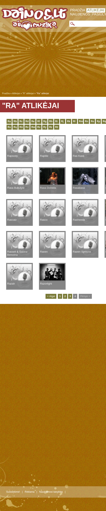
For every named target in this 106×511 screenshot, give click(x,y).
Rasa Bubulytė (16, 187)
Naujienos (80, 14)
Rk (68, 121)
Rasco (44, 219)
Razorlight (46, 283)
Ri (56, 121)
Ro (92, 121)
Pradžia (77, 10)
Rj (62, 121)
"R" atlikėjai (28, 93)
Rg (45, 121)
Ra (9, 121)
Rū (21, 127)
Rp (98, 121)
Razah (11, 283)
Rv (26, 127)
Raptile (44, 155)
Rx (38, 127)
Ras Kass (78, 155)
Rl (74, 121)
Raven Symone (82, 251)
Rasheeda (79, 219)
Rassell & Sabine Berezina (17, 253)
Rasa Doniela (48, 187)
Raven (44, 251)
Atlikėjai (95, 10)
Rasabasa (79, 187)
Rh (50, 121)
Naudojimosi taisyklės (51, 491)
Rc (21, 121)
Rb (15, 121)
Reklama (29, 491)
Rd (27, 121)
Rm (81, 121)
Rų (15, 127)
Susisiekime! (13, 491)
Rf (38, 121)
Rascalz (12, 219)
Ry (44, 127)
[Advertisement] (53, 65)
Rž (56, 127)
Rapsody (12, 155)
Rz (50, 127)
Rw (33, 127)
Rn (86, 121)
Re (32, 121)
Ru (9, 127)
